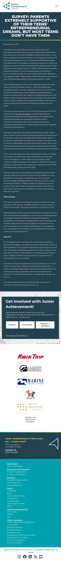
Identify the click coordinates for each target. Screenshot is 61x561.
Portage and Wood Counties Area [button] (21, 535)
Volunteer (27, 325)
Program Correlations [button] (16, 474)
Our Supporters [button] (13, 483)
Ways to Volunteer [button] (15, 466)
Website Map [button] (49, 550)
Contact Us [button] (10, 450)
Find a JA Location (14, 543)
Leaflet (37, 343)
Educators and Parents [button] (18, 470)
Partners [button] (11, 478)
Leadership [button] (11, 491)
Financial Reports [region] (14, 485)
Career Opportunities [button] (16, 504)
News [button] (9, 506)
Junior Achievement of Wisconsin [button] (21, 522)
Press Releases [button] (13, 501)
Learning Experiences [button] (17, 509)
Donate (12, 325)
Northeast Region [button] (14, 530)
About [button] (10, 489)
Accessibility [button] (38, 550)
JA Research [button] (12, 498)
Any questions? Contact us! (16, 336)
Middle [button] (10, 514)
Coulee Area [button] (12, 525)
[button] (20, 557)
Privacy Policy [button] (27, 550)
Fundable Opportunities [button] (17, 480)
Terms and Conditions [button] (12, 550)
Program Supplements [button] (16, 472)
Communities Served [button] (15, 496)
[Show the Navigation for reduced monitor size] (56, 6)
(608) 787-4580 (11, 452)
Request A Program (45, 325)
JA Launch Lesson (23, 114)
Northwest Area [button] (13, 533)
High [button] (9, 517)
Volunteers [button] (12, 464)
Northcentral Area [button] (14, 527)
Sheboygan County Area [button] (17, 538)
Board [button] (9, 493)
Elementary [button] (12, 512)
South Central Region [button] (16, 540)
